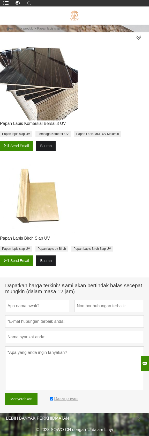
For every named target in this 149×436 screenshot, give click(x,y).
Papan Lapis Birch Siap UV (92, 249)
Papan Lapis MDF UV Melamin (97, 134)
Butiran (45, 146)
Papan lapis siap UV (16, 134)
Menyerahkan (21, 399)
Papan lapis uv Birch (52, 249)
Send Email (16, 145)
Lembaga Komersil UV (53, 134)
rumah (14, 28)
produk (28, 28)
